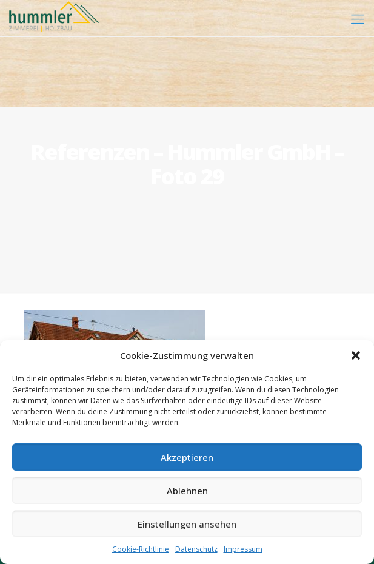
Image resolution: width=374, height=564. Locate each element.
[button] (356, 355)
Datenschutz (196, 549)
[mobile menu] (357, 18)
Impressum (243, 549)
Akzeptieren (187, 457)
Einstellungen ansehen (187, 524)
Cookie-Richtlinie (140, 549)
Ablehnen (187, 491)
